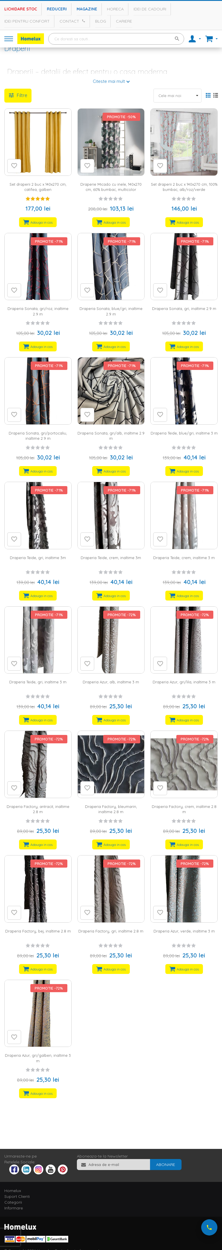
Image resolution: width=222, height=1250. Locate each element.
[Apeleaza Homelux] (82, 21)
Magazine (87, 9)
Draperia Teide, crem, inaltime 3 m (184, 557)
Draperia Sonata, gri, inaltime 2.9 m (184, 308)
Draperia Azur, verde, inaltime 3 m (184, 931)
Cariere (124, 21)
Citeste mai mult (109, 81)
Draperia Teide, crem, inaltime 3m (111, 557)
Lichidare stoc (20, 9)
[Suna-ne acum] (209, 1227)
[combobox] (116, 39)
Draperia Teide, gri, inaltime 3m (38, 557)
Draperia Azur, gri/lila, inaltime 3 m (184, 682)
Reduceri (57, 9)
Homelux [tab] (12, 1190)
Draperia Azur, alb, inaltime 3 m (111, 682)
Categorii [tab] (13, 1202)
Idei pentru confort (27, 21)
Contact (69, 21)
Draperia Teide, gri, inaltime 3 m (37, 682)
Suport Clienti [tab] (17, 1196)
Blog (100, 21)
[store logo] (30, 38)
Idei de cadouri (150, 9)
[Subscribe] (166, 1164)
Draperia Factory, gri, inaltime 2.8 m (110, 931)
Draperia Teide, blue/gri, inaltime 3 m (184, 433)
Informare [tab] (13, 1208)
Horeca (115, 9)
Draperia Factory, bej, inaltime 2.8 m (38, 931)
